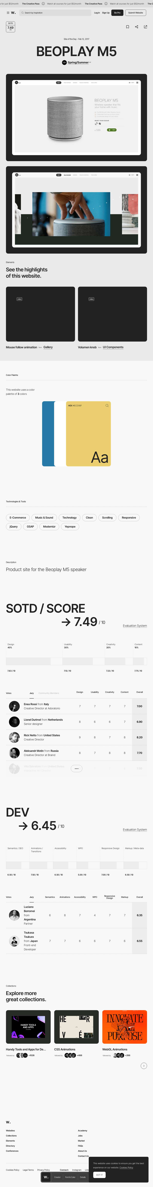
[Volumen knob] (112, 314)
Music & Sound (44, 517)
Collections (11, 1135)
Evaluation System (135, 625)
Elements (10, 1140)
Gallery (48, 347)
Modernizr (49, 526)
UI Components (113, 347)
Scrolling (107, 517)
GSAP (30, 526)
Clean (89, 517)
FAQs (80, 1146)
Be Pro (117, 12)
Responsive (129, 517)
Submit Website (135, 12)
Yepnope (70, 526)
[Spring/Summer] (76, 62)
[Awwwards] (13, 13)
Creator (57, 1177)
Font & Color (70, 1177)
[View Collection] (28, 1027)
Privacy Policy (43, 1170)
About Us (82, 1151)
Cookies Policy (12, 1170)
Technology (69, 517)
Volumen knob (87, 347)
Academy (82, 1130)
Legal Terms (28, 1170)
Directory (10, 1146)
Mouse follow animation (21, 347)
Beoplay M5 (76, 51)
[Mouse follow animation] (40, 314)
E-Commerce (18, 517)
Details (83, 1177)
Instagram (76, 1170)
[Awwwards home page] (46, 1177)
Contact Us (83, 1156)
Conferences (12, 1151)
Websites (10, 1130)
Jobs (80, 1135)
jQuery (14, 526)
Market (81, 1140)
